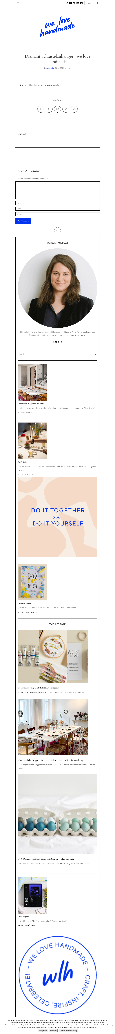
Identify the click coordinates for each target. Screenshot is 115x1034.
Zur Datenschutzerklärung (68, 1031)
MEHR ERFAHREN (25, 475)
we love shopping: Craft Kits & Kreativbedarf (38, 689)
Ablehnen (53, 1031)
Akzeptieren (43, 1031)
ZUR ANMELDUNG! (26, 414)
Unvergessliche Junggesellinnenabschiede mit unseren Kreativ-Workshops (51, 761)
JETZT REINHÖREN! (26, 926)
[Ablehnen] (112, 1025)
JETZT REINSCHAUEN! (27, 613)
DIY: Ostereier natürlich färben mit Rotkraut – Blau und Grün (46, 860)
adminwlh (50, 68)
